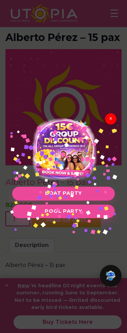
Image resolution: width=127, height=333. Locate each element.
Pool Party (63, 211)
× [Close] (111, 118)
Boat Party (63, 193)
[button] (111, 276)
